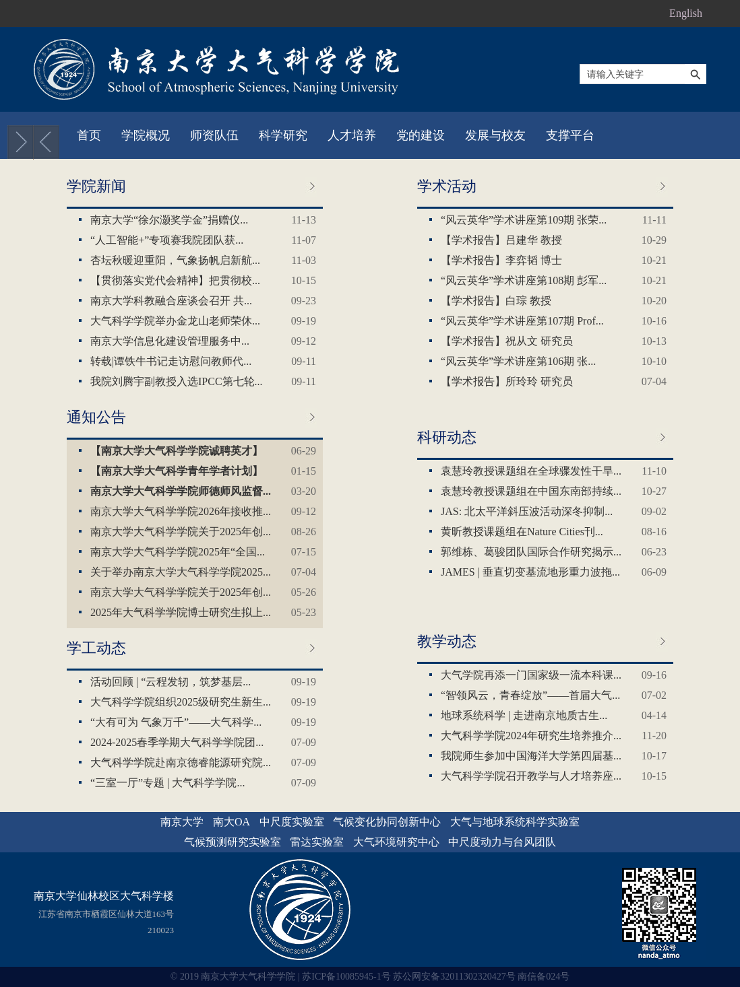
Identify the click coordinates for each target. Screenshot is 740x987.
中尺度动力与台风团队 (502, 842)
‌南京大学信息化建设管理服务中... (169, 341)
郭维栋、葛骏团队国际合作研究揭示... (531, 551)
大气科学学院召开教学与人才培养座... (531, 776)
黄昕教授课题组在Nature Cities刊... (522, 531)
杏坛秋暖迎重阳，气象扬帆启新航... (175, 260)
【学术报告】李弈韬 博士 (501, 260)
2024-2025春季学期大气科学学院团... (177, 742)
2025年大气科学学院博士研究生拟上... (180, 612)
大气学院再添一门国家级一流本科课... (531, 675)
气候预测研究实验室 (232, 842)
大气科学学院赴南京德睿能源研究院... (180, 762)
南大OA (231, 821)
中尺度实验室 (291, 821)
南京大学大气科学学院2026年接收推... (180, 511)
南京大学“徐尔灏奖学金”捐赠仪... (169, 220)
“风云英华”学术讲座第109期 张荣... (524, 220)
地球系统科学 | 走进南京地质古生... (524, 715)
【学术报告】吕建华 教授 (501, 240)
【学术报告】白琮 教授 (496, 300)
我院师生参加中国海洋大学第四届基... (531, 755)
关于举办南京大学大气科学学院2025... (180, 572)
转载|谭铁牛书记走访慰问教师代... (170, 361)
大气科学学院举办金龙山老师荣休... (175, 321)
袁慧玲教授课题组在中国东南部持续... (531, 491)
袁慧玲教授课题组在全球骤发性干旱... (531, 471)
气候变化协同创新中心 (387, 821)
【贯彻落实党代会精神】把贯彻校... (175, 280)
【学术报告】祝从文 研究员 (507, 341)
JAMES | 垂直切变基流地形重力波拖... (530, 572)
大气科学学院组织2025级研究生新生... (180, 702)
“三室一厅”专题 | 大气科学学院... (167, 782)
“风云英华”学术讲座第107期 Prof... (522, 321)
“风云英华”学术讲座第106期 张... (518, 361)
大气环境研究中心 (396, 842)
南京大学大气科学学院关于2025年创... (180, 531)
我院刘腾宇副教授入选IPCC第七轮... (176, 381)
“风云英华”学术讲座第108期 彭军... (524, 280)
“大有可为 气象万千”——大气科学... (175, 722)
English (685, 13)
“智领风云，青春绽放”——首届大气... (530, 695)
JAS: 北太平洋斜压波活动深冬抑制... (527, 511)
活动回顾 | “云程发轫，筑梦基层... (170, 681)
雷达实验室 (317, 842)
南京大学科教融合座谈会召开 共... (171, 300)
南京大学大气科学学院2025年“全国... (177, 551)
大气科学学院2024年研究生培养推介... (531, 735)
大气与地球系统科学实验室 (515, 821)
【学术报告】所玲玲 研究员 (507, 381)
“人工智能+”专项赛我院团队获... (166, 240)
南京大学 (182, 821)
